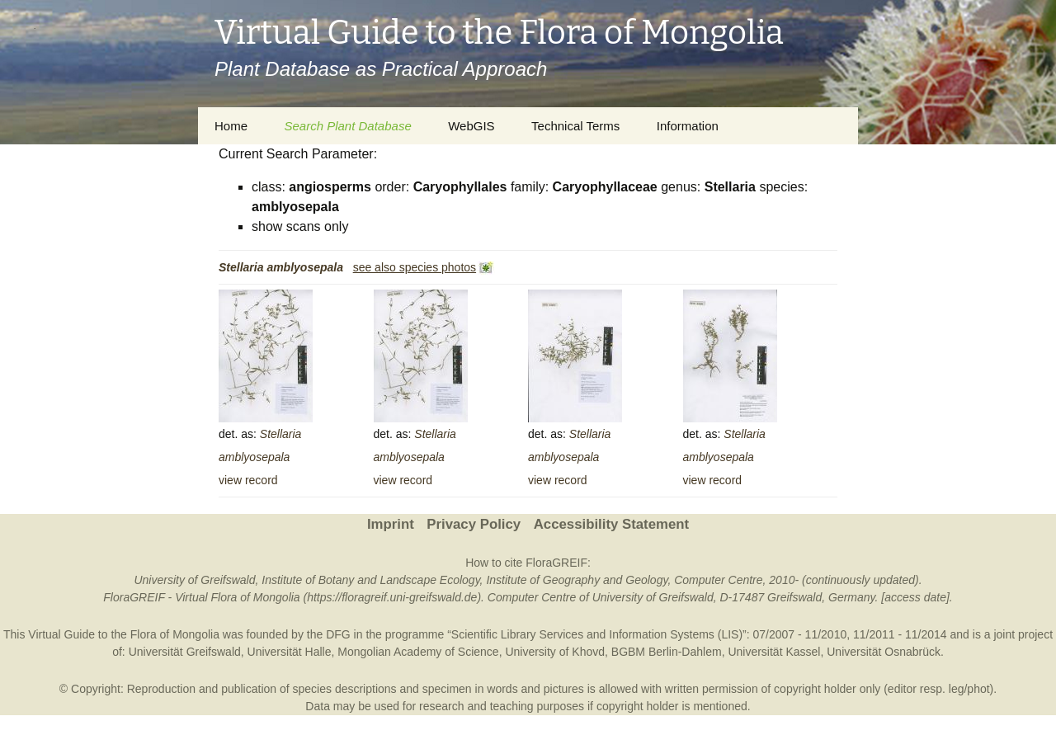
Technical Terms (575, 126)
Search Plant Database (347, 126)
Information (688, 126)
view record (248, 480)
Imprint (390, 524)
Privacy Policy (474, 524)
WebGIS (471, 126)
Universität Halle (290, 651)
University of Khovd (555, 651)
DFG (338, 634)
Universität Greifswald (185, 651)
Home (231, 126)
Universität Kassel (774, 651)
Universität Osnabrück (883, 651)
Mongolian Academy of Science (417, 651)
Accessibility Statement (611, 524)
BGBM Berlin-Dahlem (666, 651)
